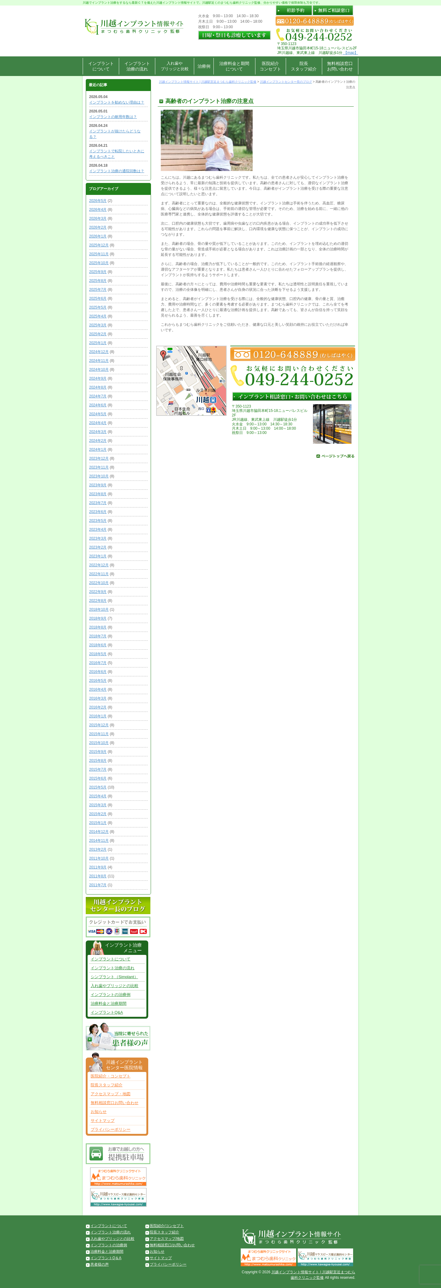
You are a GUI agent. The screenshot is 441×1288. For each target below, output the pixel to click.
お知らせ (99, 1111)
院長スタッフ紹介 (304, 66)
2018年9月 (98, 618)
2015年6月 (98, 778)
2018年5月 (98, 654)
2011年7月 (98, 885)
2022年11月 (99, 574)
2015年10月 (99, 743)
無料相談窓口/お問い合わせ (172, 1245)
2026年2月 (98, 227)
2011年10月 (99, 858)
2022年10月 (99, 583)
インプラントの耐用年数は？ (113, 117)
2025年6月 (98, 298)
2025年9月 (98, 272)
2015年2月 (98, 814)
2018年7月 (98, 636)
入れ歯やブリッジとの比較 (114, 985)
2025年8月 (98, 281)
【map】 (350, 53)
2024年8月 (98, 387)
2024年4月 (98, 423)
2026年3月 (98, 218)
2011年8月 (98, 876)
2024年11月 (99, 361)
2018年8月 (98, 627)
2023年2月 (98, 547)
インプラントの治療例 (110, 994)
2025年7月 (98, 289)
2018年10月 (99, 609)
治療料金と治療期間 (108, 1003)
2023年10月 (99, 476)
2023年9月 (98, 485)
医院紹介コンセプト (270, 66)
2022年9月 (98, 592)
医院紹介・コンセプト (110, 1076)
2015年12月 (99, 725)
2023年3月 (98, 538)
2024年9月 (98, 378)
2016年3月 (98, 698)
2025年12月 (99, 245)
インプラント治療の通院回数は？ (116, 171)
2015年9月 (98, 752)
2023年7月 (98, 503)
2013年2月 (98, 849)
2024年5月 (98, 414)
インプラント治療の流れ (137, 66)
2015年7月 (98, 769)
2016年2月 (98, 707)
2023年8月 (98, 494)
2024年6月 (98, 405)
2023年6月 (98, 512)
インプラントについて (101, 66)
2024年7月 (98, 396)
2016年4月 (98, 689)
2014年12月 (99, 832)
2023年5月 (98, 521)
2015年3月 (98, 805)
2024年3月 (98, 432)
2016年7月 (98, 663)
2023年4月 (98, 529)
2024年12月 (99, 352)
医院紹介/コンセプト (167, 1226)
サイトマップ (103, 1120)
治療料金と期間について (234, 66)
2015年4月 (98, 796)
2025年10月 (99, 263)
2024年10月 (99, 369)
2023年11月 (99, 467)
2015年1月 (98, 823)
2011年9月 (98, 867)
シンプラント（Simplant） (114, 977)
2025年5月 (98, 307)
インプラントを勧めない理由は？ (116, 102)
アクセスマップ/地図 (167, 1239)
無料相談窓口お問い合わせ (340, 66)
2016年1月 (98, 716)
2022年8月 (98, 600)
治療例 (204, 66)
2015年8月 (98, 760)
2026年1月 (98, 236)
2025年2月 (98, 334)
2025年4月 (98, 316)
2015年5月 (98, 787)
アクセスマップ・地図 (110, 1094)
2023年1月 (98, 556)
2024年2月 (98, 441)
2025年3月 (98, 325)
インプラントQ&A (107, 1012)
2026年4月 (98, 209)
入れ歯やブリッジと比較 (175, 66)
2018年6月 (98, 645)
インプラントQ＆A (105, 1258)
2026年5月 (98, 201)
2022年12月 (99, 565)
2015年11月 (99, 734)
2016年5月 (98, 680)
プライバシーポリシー (110, 1129)
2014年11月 (99, 840)
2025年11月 (99, 254)
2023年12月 (99, 458)
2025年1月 (98, 343)
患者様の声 (99, 1264)
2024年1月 (98, 449)
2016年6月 (98, 672)
